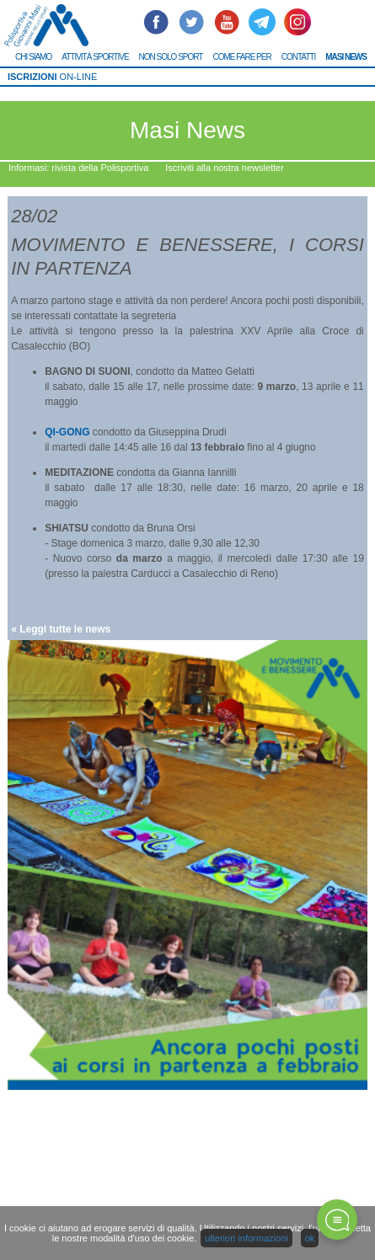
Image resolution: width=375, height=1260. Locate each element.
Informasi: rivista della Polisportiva (78, 168)
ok (310, 1238)
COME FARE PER (241, 56)
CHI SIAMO (33, 56)
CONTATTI (298, 56)
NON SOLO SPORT (171, 56)
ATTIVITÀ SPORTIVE (95, 56)
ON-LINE (52, 77)
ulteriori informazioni (246, 1238)
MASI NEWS (346, 56)
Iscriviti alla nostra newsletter (224, 168)
